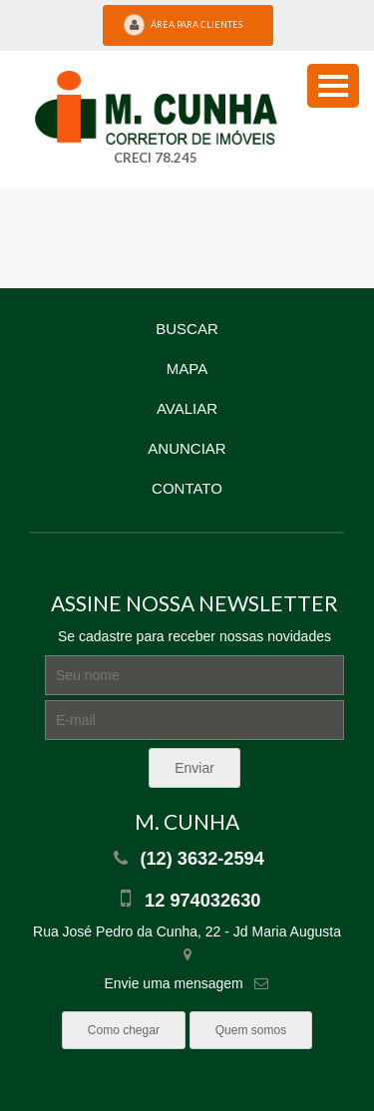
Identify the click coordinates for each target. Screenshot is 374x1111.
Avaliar (187, 408)
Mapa (187, 368)
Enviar (194, 768)
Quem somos (250, 1030)
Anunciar (186, 448)
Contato (187, 488)
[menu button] (333, 86)
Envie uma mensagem (173, 983)
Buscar (187, 328)
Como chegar (124, 1030)
